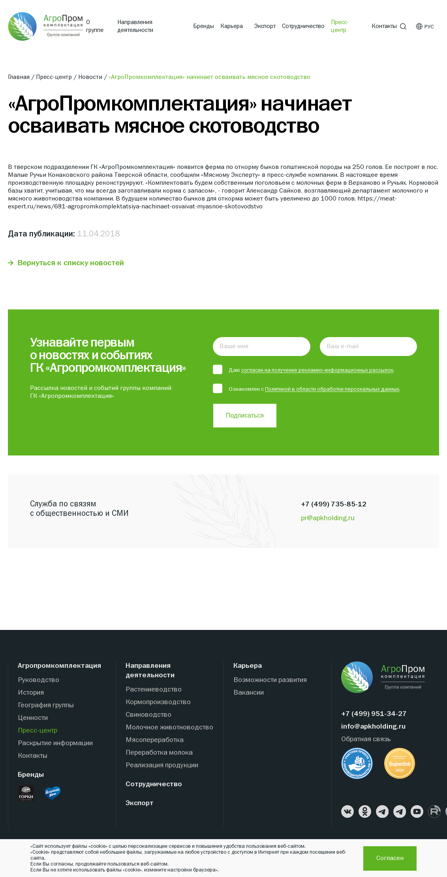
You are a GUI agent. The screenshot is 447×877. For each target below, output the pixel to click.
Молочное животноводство (169, 728)
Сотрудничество (303, 26)
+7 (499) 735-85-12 (333, 505)
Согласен (390, 858)
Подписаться (245, 415)
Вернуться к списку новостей (71, 263)
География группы (46, 705)
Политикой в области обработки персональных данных (332, 389)
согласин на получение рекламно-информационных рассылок (317, 370)
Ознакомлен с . (306, 388)
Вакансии (248, 693)
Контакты (384, 26)
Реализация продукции (162, 765)
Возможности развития (270, 680)
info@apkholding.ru (373, 727)
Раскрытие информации (55, 743)
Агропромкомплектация (59, 666)
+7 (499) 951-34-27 (374, 714)
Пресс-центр (340, 26)
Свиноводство (148, 715)
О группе (94, 26)
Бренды (203, 26)
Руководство (38, 680)
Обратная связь (366, 739)
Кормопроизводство (158, 702)
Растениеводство (154, 690)
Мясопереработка (155, 740)
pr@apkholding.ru (328, 518)
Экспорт (265, 26)
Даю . (303, 369)
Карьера (231, 26)
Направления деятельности (135, 26)
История (31, 693)
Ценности (33, 718)
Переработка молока (159, 753)
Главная (20, 77)
